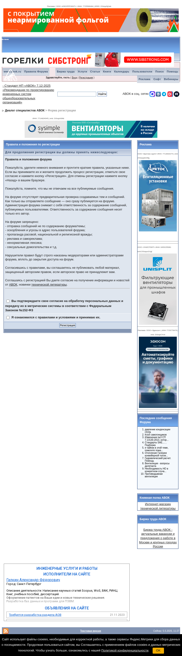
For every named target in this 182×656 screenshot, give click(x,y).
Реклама (144, 79)
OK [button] (158, 650)
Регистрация (86, 77)
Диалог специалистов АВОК (25, 110)
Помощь (172, 71)
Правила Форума (36, 71)
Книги (107, 71)
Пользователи (142, 71)
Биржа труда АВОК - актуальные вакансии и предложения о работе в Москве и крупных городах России (158, 538)
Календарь (121, 71)
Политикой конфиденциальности (124, 650)
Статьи (95, 71)
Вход (74, 77)
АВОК (13, 284)
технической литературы (49, 284)
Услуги (82, 71)
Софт (157, 79)
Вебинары (171, 79)
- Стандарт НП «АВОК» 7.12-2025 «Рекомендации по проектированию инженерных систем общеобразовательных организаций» (28, 94)
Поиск (159, 71)
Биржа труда (66, 71)
